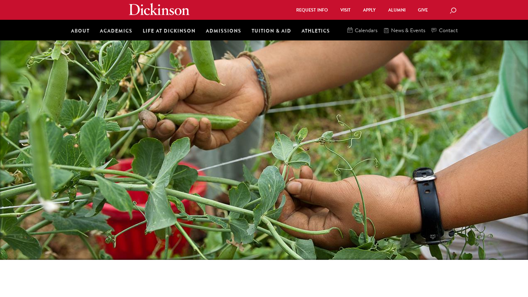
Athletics (316, 30)
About (80, 30)
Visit (345, 10)
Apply (369, 10)
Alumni (396, 10)
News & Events (404, 31)
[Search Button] (453, 11)
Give (423, 10)
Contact (444, 31)
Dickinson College (159, 9)
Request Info (312, 10)
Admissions (223, 30)
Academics (116, 30)
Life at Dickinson (169, 30)
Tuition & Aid (271, 30)
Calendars (362, 31)
